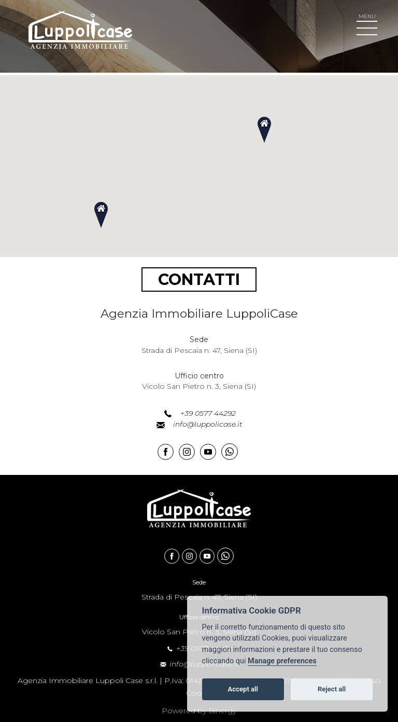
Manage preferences (282, 661)
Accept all (243, 689)
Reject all (332, 689)
